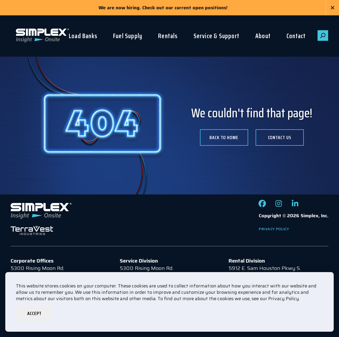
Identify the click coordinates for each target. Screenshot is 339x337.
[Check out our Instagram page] (278, 205)
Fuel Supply (127, 36)
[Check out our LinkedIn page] (295, 205)
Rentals (167, 36)
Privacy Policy (274, 229)
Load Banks (83, 36)
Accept (34, 313)
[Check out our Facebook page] (262, 205)
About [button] (263, 36)
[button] (323, 35)
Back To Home (223, 137)
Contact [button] (296, 36)
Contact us (279, 137)
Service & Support (216, 36)
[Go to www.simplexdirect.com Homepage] (42, 36)
